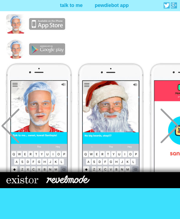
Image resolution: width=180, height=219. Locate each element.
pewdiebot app (112, 5)
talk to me (71, 5)
